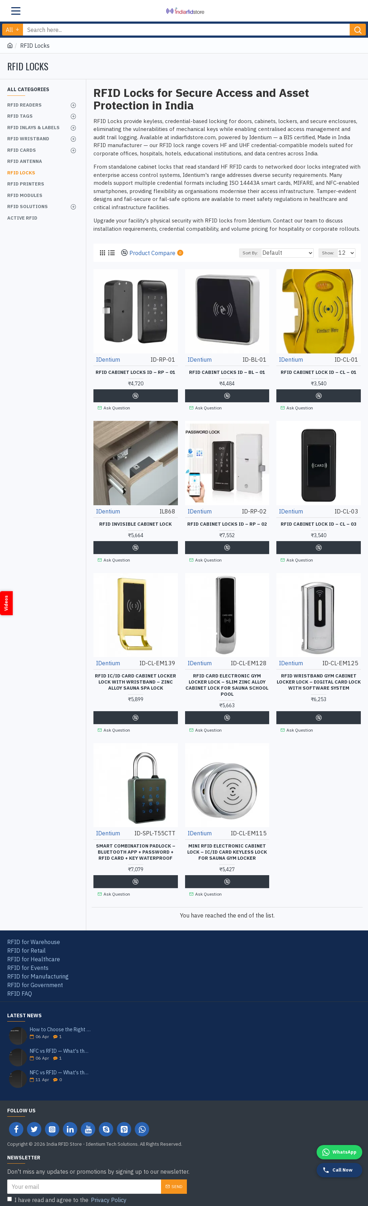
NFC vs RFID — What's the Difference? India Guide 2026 (60, 1067)
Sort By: (249, 252)
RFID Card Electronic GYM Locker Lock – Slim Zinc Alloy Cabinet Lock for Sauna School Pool (226, 683)
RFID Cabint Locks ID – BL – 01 (227, 372)
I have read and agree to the (67, 1194)
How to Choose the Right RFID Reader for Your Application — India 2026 (60, 1024)
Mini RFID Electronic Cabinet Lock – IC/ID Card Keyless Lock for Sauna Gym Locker (227, 848)
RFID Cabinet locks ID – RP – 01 (135, 372)
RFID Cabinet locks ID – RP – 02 (227, 523)
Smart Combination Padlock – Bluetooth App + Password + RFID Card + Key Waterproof (135, 848)
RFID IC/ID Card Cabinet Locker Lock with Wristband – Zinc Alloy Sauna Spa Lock (135, 680)
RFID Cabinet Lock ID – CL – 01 (318, 372)
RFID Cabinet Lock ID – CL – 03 (318, 523)
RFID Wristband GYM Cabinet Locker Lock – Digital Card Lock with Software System (319, 680)
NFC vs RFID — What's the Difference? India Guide (60, 1045)
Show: (328, 252)
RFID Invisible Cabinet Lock (135, 523)
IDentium (108, 359)
